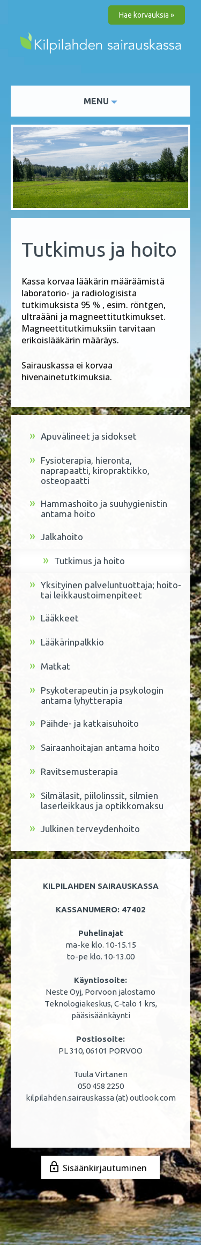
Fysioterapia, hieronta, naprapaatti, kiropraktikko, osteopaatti (89, 470)
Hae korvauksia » (146, 15)
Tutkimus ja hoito (84, 561)
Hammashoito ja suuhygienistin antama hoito (98, 508)
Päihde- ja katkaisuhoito (84, 723)
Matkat (49, 666)
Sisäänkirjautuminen (105, 1168)
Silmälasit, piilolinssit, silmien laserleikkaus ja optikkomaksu (96, 800)
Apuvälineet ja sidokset (83, 436)
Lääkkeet (54, 618)
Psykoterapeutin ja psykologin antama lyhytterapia (96, 695)
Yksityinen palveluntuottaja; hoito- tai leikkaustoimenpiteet (105, 590)
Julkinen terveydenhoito (84, 829)
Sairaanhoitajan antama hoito (94, 748)
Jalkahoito (56, 537)
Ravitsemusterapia (73, 772)
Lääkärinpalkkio (66, 642)
